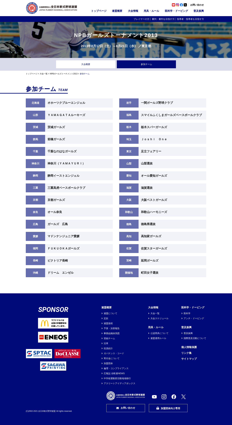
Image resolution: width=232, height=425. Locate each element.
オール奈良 (55, 212)
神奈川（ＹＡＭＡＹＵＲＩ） (66, 163)
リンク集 (186, 353)
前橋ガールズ (56, 139)
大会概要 (85, 64)
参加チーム (146, 64)
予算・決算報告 (112, 328)
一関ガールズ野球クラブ (157, 102)
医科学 (187, 313)
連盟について (110, 313)
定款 (106, 318)
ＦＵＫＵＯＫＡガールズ (63, 248)
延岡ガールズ (149, 260)
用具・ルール (151, 11)
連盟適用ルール (158, 338)
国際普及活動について (195, 338)
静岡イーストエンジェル (63, 175)
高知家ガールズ (151, 236)
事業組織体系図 (112, 333)
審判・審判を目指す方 (163, 19)
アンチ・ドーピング (194, 318)
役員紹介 (108, 348)
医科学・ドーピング (176, 11)
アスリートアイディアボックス (119, 383)
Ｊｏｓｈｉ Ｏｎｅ (154, 139)
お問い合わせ (197, 5)
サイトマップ (189, 358)
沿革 (106, 343)
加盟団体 (108, 363)
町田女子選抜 (149, 272)
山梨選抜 (147, 163)
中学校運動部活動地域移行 (117, 378)
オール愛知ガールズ (154, 175)
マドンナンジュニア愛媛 (63, 236)
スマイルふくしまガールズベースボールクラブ (171, 115)
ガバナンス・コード (114, 353)
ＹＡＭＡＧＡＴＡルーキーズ (66, 115)
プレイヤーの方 (141, 19)
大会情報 (133, 11)
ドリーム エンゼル (61, 272)
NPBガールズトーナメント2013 (63, 74)
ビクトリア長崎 (58, 260)
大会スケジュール (159, 318)
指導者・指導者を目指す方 (190, 19)
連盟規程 (108, 323)
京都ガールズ (56, 200)
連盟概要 (117, 11)
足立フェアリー (151, 151)
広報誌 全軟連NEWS (114, 373)
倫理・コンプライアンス (116, 368)
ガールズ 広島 (58, 224)
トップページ (98, 11)
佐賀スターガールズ (154, 248)
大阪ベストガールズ (154, 200)
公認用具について (159, 333)
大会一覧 (44, 74)
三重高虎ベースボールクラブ (66, 187)
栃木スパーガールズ (154, 127)
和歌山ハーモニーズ (154, 212)
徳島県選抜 (148, 224)
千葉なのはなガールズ (62, 151)
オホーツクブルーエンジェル (66, 102)
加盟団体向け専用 (168, 408)
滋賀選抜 (147, 187)
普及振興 (198, 11)
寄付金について (112, 358)
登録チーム (109, 338)
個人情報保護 (189, 347)
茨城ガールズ (56, 127)
